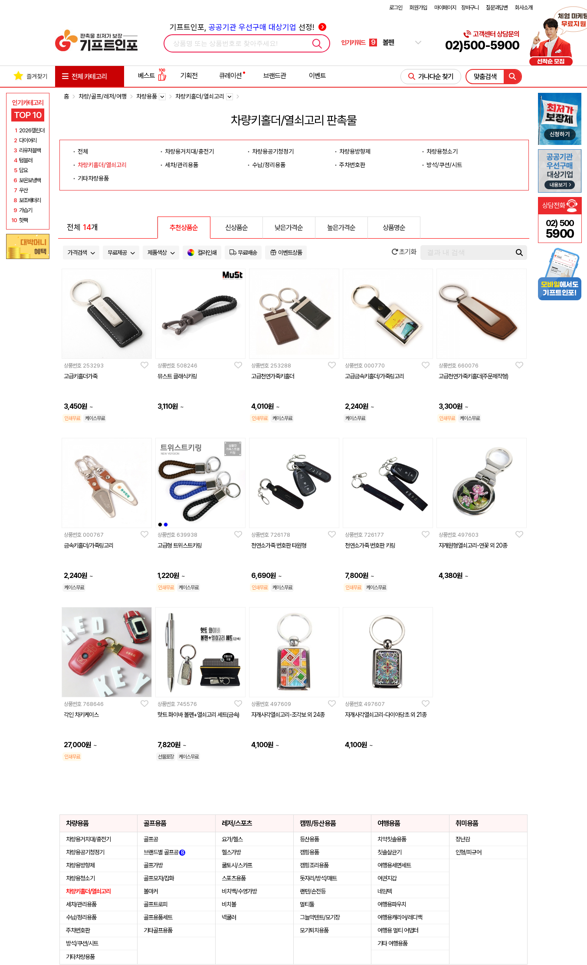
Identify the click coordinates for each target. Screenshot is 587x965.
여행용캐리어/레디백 (399, 917)
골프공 (151, 839)
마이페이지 (445, 7)
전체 (83, 151)
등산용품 (309, 839)
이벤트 (317, 76)
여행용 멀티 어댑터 (397, 930)
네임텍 (384, 891)
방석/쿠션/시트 (444, 164)
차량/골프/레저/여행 (103, 96)
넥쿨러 (229, 917)
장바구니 (470, 7)
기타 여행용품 (392, 943)
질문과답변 (497, 7)
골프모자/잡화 (159, 878)
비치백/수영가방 (239, 891)
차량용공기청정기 (273, 151)
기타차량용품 (93, 178)
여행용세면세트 (394, 865)
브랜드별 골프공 (164, 852)
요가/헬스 (232, 839)
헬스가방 (231, 852)
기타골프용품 (158, 930)
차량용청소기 (442, 151)
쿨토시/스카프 (237, 865)
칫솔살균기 (389, 852)
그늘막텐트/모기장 (320, 917)
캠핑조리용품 (314, 865)
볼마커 (151, 891)
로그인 (395, 7)
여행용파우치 (391, 904)
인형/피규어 (468, 852)
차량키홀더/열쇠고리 (102, 164)
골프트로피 (155, 904)
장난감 (463, 839)
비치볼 (229, 904)
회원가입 (418, 7)
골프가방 (153, 865)
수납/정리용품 (268, 164)
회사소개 (523, 7)
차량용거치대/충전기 (189, 151)
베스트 (152, 76)
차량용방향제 (355, 151)
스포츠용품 (234, 878)
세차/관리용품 (181, 164)
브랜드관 (274, 76)
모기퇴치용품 (314, 930)
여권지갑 (387, 878)
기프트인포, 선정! (248, 27)
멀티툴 (307, 904)
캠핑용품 (309, 852)
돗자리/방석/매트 (318, 878)
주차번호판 (352, 164)
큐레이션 (230, 76)
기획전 (188, 76)
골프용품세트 (158, 917)
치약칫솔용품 (391, 839)
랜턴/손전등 (312, 891)
